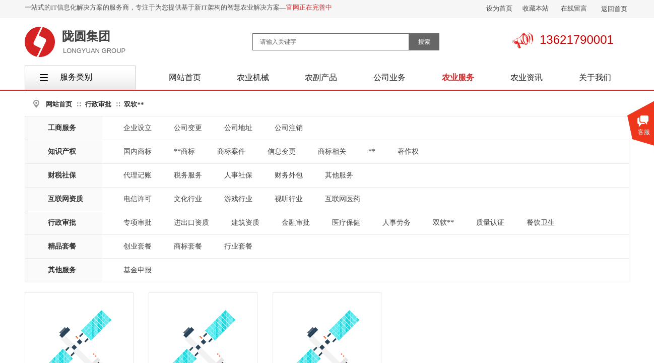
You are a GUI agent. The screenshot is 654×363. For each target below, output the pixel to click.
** (371, 151)
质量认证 (490, 222)
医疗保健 (346, 222)
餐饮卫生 (541, 222)
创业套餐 (137, 246)
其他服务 (339, 175)
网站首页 (59, 104)
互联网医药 (342, 199)
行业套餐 (238, 246)
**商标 (184, 151)
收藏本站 (535, 8)
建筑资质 (245, 222)
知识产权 (62, 151)
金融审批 (296, 222)
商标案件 (231, 151)
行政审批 (98, 104)
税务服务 (188, 175)
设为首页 (499, 8)
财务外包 (289, 175)
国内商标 (137, 151)
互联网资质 (65, 199)
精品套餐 (62, 246)
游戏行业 (238, 199)
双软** (134, 104)
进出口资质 (191, 222)
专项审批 (137, 222)
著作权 (408, 151)
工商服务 (62, 128)
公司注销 (289, 128)
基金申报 (137, 270)
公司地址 (238, 128)
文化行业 (188, 199)
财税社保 (62, 175)
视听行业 (289, 199)
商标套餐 (188, 246)
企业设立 (137, 128)
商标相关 (332, 151)
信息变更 (282, 151)
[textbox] (330, 41)
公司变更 (188, 128)
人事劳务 (396, 222)
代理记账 (137, 175)
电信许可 (137, 199)
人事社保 (238, 175)
